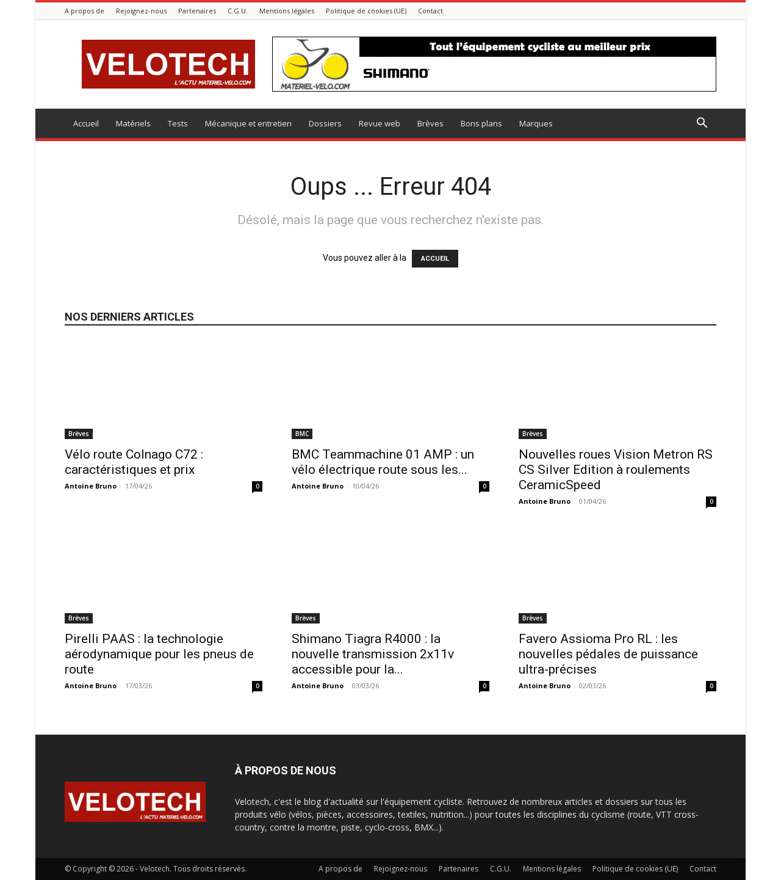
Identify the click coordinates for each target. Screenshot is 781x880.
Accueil (86, 123)
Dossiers (325, 123)
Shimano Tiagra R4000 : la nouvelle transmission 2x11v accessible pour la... (373, 654)
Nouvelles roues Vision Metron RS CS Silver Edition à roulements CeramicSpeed (616, 469)
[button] (701, 124)
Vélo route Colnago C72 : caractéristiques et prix (134, 462)
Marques (536, 123)
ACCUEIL (435, 259)
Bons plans (481, 123)
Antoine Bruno (91, 485)
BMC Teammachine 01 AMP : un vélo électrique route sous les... (383, 462)
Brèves (430, 123)
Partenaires (197, 10)
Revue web (379, 123)
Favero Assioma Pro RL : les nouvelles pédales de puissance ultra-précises (608, 654)
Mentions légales (286, 10)
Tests (178, 123)
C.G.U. (238, 10)
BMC (302, 433)
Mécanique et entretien (248, 123)
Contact (430, 10)
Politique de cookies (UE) (366, 10)
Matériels (133, 123)
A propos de (84, 10)
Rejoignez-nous (141, 10)
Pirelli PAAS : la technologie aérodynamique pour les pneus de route (159, 654)
